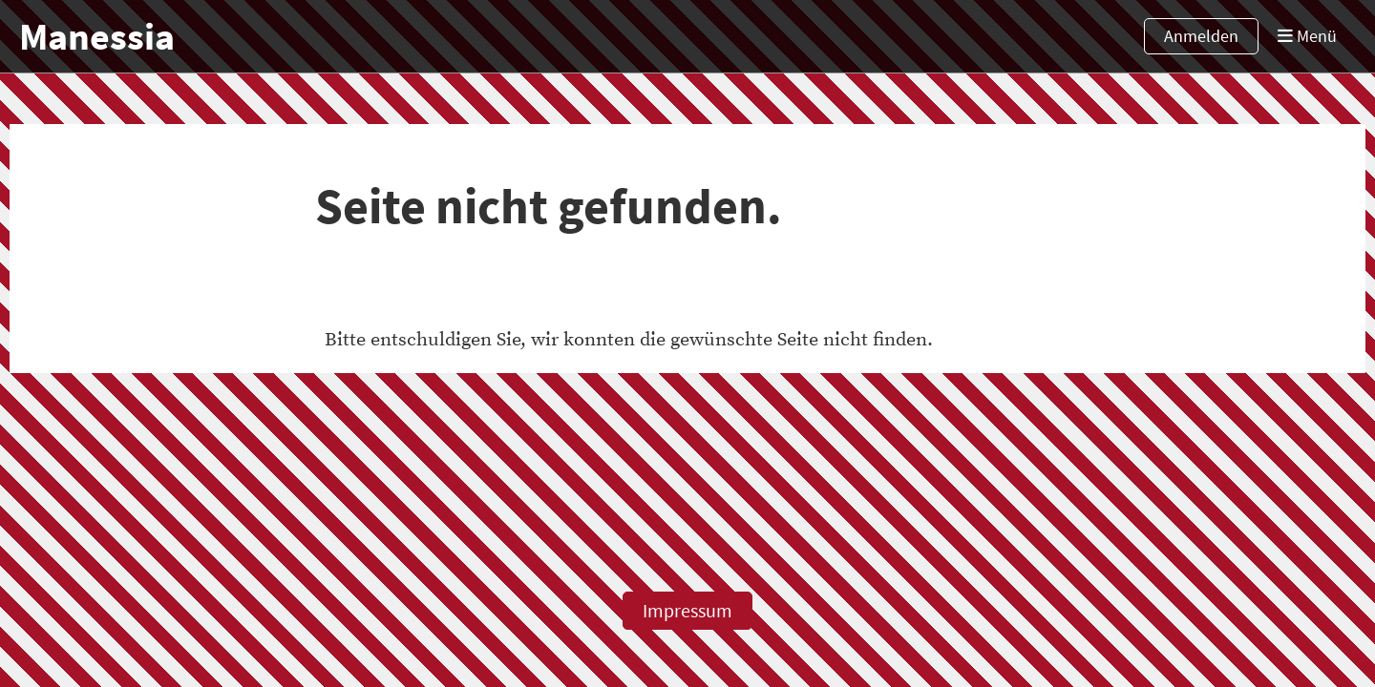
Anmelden (1201, 36)
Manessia (97, 36)
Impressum (687, 610)
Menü (1307, 36)
